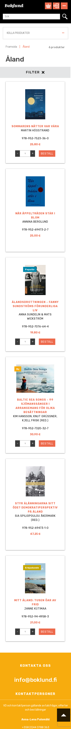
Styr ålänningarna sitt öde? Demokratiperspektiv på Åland (35, 507)
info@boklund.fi (35, 679)
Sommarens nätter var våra (35, 126)
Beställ (47, 153)
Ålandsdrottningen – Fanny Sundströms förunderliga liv (35, 306)
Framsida (11, 46)
